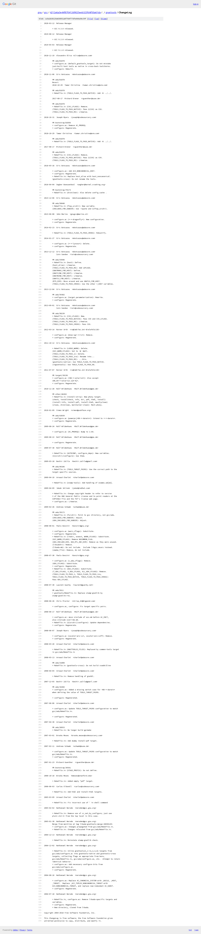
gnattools (111, 12)
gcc (46, 12)
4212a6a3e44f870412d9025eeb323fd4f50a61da (75, 12)
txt (190, 930)
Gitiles (15, 930)
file (90, 19)
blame (104, 19)
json (196, 930)
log (96, 19)
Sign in (195, 4)
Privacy (22, 930)
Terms (29, 930)
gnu (40, 12)
